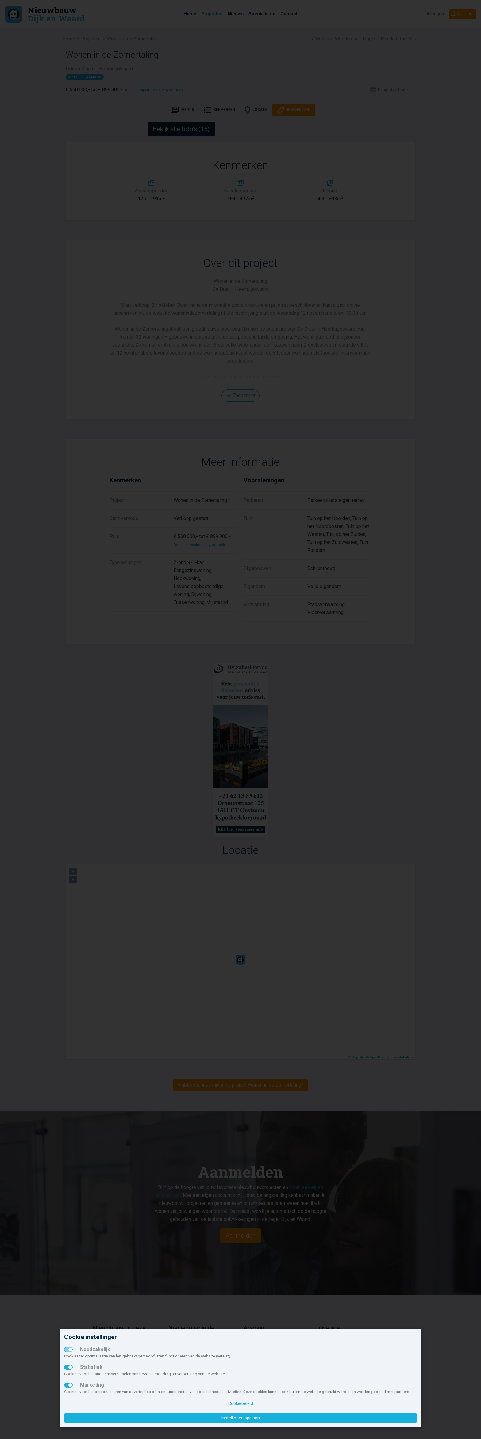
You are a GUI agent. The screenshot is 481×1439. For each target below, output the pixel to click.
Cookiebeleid (240, 1403)
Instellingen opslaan (240, 1417)
